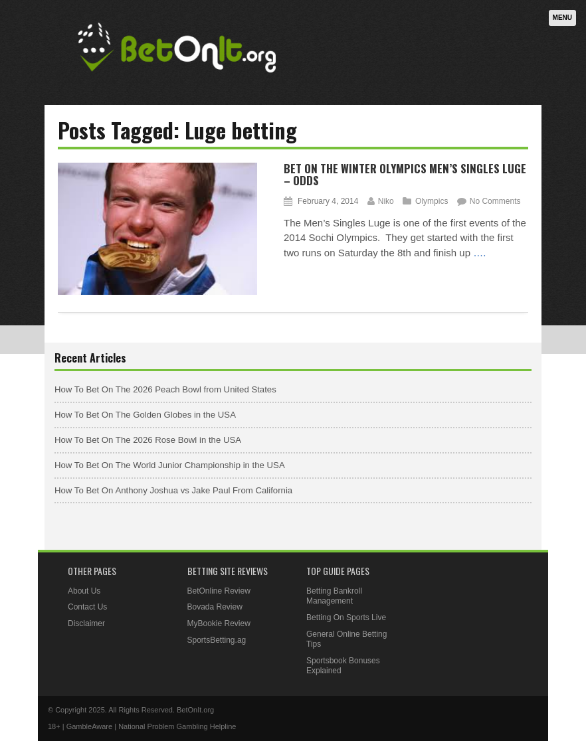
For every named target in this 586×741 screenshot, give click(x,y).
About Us (84, 591)
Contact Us (87, 607)
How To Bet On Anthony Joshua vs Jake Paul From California (173, 490)
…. (479, 252)
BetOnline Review (218, 591)
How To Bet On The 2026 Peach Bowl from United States (165, 389)
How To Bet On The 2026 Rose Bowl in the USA (147, 440)
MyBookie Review (218, 623)
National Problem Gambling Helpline (177, 726)
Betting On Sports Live (346, 617)
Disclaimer (86, 623)
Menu (562, 17)
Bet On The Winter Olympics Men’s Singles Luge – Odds (405, 174)
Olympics (431, 201)
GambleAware (89, 726)
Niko (386, 201)
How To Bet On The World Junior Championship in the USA (169, 465)
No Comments (495, 201)
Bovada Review (215, 607)
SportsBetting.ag (216, 640)
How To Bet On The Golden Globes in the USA (145, 415)
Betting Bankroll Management (334, 596)
